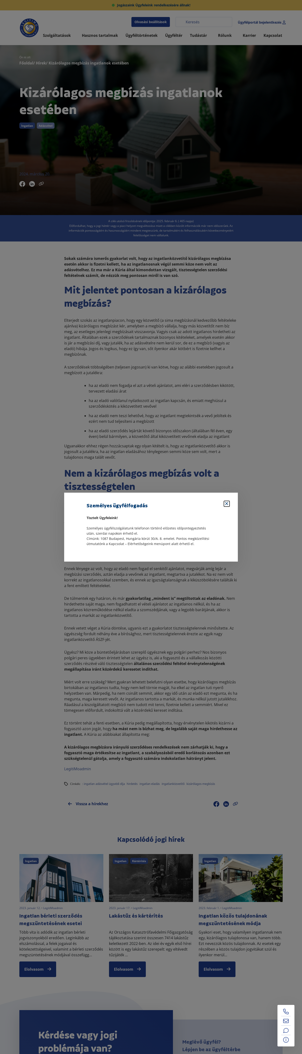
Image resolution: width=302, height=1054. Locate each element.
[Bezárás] (227, 504)
